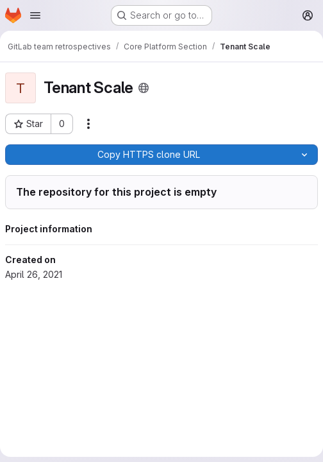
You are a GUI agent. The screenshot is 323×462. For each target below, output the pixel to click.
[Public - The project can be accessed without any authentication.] (143, 88)
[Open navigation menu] (35, 15)
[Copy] (148, 154)
